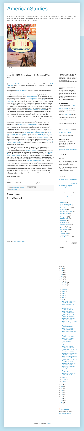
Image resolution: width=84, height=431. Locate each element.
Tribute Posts (63, 235)
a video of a (67, 129)
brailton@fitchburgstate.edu (65, 196)
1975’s (43, 137)
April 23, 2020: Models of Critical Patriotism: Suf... (68, 309)
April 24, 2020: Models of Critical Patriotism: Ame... (68, 305)
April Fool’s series (19, 84)
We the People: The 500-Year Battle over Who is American (67, 132)
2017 (62, 388)
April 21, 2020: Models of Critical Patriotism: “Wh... (68, 315)
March (63, 377)
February (64, 379)
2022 (62, 277)
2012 (62, 398)
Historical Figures (64, 213)
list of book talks (67, 114)
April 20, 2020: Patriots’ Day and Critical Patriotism (68, 319)
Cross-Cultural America (65, 204)
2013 (62, 396)
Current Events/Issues (65, 207)
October (64, 287)
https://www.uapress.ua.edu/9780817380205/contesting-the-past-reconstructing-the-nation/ (68, 185)
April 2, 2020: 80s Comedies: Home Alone (68, 370)
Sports (61, 231)
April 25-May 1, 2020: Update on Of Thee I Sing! (69, 302)
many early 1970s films (21, 162)
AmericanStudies (27, 9)
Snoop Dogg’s (43, 134)
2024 (62, 272)
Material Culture (64, 218)
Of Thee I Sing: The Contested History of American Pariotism (67, 107)
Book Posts (63, 202)
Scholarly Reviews (64, 229)
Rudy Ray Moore (26, 95)
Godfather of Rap (30, 121)
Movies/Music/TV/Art (15, 189)
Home (30, 239)
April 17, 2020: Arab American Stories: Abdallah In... (69, 325)
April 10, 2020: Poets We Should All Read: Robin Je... (69, 347)
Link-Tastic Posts (64, 215)
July (63, 293)
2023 (62, 274)
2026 (62, 268)
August (64, 291)
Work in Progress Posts (65, 237)
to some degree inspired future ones (27, 124)
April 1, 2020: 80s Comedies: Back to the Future (68, 374)
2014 (62, 394)
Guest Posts (63, 209)
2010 (62, 403)
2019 (62, 384)
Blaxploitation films (31, 150)
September (64, 289)
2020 (62, 281)
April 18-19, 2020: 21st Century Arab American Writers (69, 322)
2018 (62, 386)
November (64, 285)
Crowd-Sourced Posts (65, 206)
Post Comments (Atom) (19, 241)
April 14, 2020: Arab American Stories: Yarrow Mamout (69, 335)
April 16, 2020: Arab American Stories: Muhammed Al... (69, 329)
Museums (62, 226)
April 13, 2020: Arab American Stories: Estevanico (69, 339)
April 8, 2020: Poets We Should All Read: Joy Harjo (69, 354)
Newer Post (10, 239)
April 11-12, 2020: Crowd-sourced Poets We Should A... (68, 343)
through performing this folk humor (37, 109)
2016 (62, 390)
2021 (62, 279)
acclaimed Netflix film (21, 90)
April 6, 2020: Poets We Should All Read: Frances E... (69, 360)
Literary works (63, 217)
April (63, 299)
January (64, 381)
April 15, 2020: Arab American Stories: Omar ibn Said (69, 332)
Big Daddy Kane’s (34, 132)
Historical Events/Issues (66, 211)
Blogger (48, 423)
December (64, 283)
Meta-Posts (63, 220)
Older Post (50, 239)
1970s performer (33, 98)
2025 (62, 270)
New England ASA (64, 227)
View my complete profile (65, 413)
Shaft (34, 160)
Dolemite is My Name (31, 96)
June (63, 295)
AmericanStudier (65, 409)
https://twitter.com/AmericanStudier (67, 190)
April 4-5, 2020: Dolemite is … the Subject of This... (69, 364)
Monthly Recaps (64, 222)
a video (64, 122)
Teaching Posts (64, 233)
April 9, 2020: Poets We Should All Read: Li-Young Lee (69, 350)
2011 (62, 400)
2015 (62, 392)
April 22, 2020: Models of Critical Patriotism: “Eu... (68, 312)
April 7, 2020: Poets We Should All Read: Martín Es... (69, 357)
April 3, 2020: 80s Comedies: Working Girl (68, 367)
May (63, 297)
